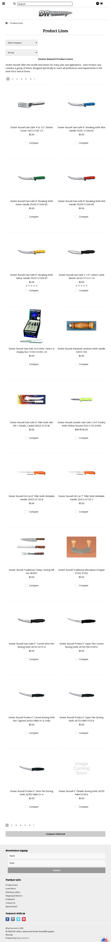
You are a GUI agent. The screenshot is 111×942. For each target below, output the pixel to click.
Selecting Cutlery (13, 892)
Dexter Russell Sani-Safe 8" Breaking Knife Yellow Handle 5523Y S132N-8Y (31, 276)
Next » (34, 79)
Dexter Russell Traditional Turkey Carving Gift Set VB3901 (31, 571)
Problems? (10, 899)
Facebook (7, 919)
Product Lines (12, 885)
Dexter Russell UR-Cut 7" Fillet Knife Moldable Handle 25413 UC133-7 (81, 498)
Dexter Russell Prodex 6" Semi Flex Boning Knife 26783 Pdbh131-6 (31, 793)
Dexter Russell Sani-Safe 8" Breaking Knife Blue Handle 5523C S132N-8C (81, 129)
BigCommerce (23, 938)
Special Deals (11, 906)
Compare (33, 142)
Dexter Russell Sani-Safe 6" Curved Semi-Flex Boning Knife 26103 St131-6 (31, 645)
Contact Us (10, 903)
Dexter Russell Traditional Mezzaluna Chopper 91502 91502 (81, 571)
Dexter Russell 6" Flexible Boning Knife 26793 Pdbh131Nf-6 (81, 793)
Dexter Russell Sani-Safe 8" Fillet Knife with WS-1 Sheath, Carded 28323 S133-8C (31, 424)
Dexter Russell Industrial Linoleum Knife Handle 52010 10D (81, 350)
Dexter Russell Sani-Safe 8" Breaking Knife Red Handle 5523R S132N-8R (81, 203)
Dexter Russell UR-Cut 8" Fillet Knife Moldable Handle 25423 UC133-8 (32, 498)
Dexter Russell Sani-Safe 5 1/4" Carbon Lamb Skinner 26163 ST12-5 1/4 (81, 276)
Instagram (13, 919)
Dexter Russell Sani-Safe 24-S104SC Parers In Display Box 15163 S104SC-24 (31, 350)
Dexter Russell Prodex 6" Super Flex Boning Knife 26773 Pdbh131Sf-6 (81, 719)
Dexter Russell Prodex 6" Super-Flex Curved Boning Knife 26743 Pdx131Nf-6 (81, 645)
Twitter (18, 919)
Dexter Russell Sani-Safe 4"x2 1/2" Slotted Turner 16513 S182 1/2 (31, 129)
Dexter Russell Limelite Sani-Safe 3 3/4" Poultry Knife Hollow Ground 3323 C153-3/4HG (81, 424)
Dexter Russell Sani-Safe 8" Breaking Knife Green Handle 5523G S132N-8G (31, 203)
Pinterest (24, 919)
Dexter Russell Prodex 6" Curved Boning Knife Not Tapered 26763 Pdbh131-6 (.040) (32, 719)
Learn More (11, 888)
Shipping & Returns (14, 895)
